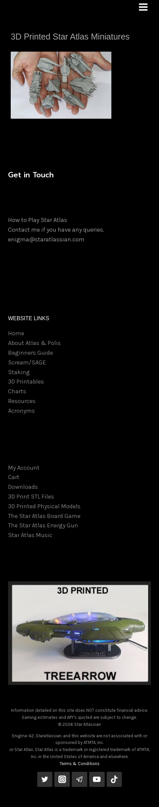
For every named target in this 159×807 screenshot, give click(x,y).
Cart (13, 477)
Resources (22, 401)
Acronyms (21, 410)
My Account (24, 467)
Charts (17, 391)
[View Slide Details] (79, 633)
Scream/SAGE (27, 362)
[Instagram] (62, 779)
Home (16, 333)
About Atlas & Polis (34, 343)
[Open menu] (143, 7)
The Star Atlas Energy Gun (43, 525)
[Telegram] (79, 779)
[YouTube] (97, 779)
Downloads (23, 487)
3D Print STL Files (31, 496)
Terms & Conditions (80, 763)
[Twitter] (45, 779)
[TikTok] (114, 779)
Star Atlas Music (30, 535)
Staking (19, 372)
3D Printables (26, 381)
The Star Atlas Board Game (44, 516)
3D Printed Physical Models (44, 506)
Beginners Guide (30, 352)
